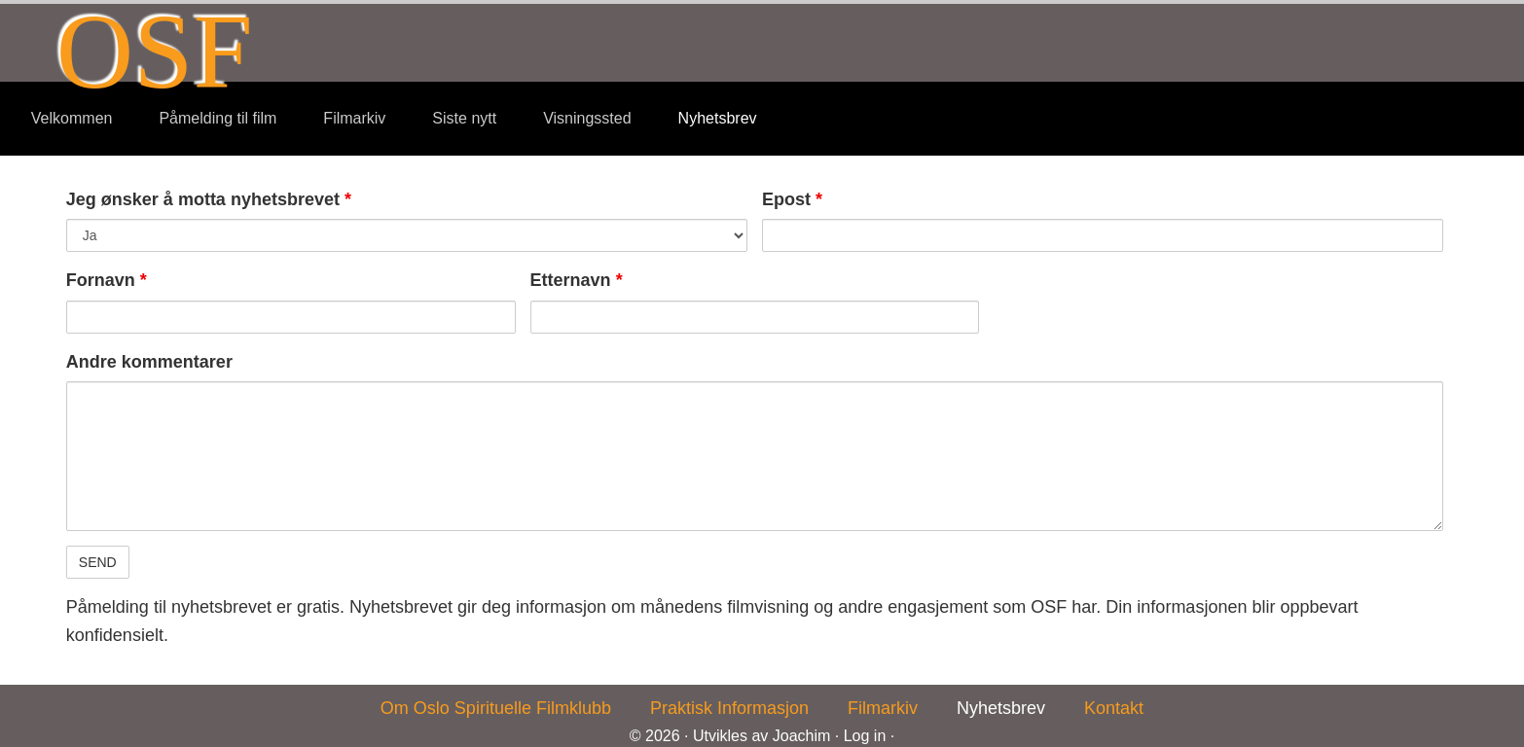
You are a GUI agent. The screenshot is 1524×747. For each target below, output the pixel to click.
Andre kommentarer (149, 362)
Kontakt (1113, 708)
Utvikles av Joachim (761, 736)
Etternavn (576, 280)
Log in (865, 736)
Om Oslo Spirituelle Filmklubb (496, 708)
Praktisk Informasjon (729, 708)
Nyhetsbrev (1001, 708)
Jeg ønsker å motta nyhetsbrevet (208, 199)
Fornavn (106, 280)
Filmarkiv (883, 708)
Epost (792, 199)
